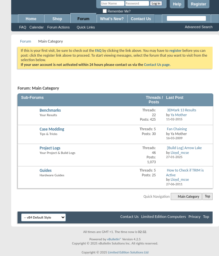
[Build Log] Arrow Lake (184, 148)
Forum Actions (58, 27)
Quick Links (86, 27)
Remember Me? (116, 11)
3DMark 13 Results (181, 110)
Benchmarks (50, 110)
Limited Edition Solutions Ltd (128, 252)
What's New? (112, 19)
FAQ (22, 27)
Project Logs (50, 148)
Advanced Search (199, 27)
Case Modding (52, 129)
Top (207, 197)
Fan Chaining (177, 129)
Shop (57, 19)
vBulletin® (114, 239)
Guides (45, 170)
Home (31, 19)
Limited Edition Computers (163, 216)
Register (198, 4)
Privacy (195, 216)
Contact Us (141, 19)
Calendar (36, 27)
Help (177, 4)
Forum (83, 19)
